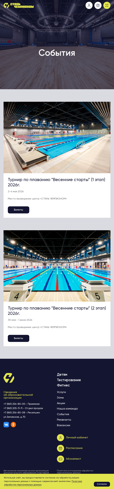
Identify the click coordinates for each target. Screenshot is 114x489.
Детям (62, 375)
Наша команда (67, 408)
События (63, 414)
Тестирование (69, 380)
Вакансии (63, 425)
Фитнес (63, 385)
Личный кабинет (77, 437)
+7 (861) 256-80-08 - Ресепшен (22, 412)
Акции (61, 403)
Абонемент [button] (73, 458)
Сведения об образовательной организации (18, 395)
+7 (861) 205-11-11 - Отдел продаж (23, 408)
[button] (106, 5)
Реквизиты (64, 419)
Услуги (61, 392)
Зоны (60, 397)
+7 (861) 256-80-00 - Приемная (21, 404)
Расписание (74, 448)
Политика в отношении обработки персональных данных (75, 472)
